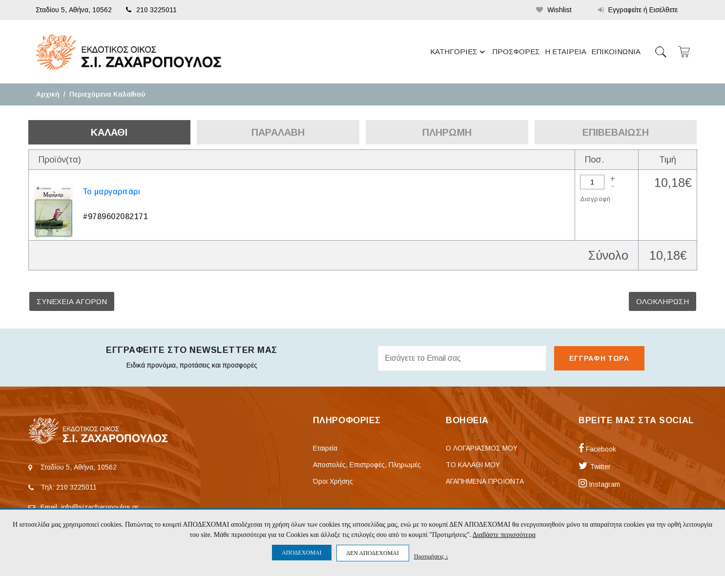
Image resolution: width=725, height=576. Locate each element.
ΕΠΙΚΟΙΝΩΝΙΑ (616, 51)
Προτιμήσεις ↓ (431, 556)
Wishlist (554, 10)
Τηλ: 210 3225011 (69, 487)
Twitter (595, 467)
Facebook (597, 449)
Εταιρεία (325, 448)
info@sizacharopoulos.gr (100, 507)
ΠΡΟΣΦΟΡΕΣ (516, 51)
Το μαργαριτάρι (112, 191)
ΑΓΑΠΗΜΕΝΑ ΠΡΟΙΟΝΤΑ (485, 481)
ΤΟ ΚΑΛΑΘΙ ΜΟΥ (473, 465)
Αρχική (48, 94)
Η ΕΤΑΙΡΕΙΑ (565, 51)
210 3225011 (151, 10)
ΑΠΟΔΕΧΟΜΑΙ (301, 552)
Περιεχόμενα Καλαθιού (107, 94)
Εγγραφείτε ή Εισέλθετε (638, 10)
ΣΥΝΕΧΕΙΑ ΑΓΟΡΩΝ (72, 301)
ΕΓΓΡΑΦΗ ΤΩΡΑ (599, 358)
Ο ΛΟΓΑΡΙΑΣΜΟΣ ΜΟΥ (482, 448)
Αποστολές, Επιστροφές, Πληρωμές (367, 465)
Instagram (599, 484)
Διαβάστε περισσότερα (504, 534)
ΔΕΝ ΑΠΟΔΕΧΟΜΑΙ (373, 553)
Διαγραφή (595, 199)
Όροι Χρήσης (333, 481)
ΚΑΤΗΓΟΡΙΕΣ (459, 51)
